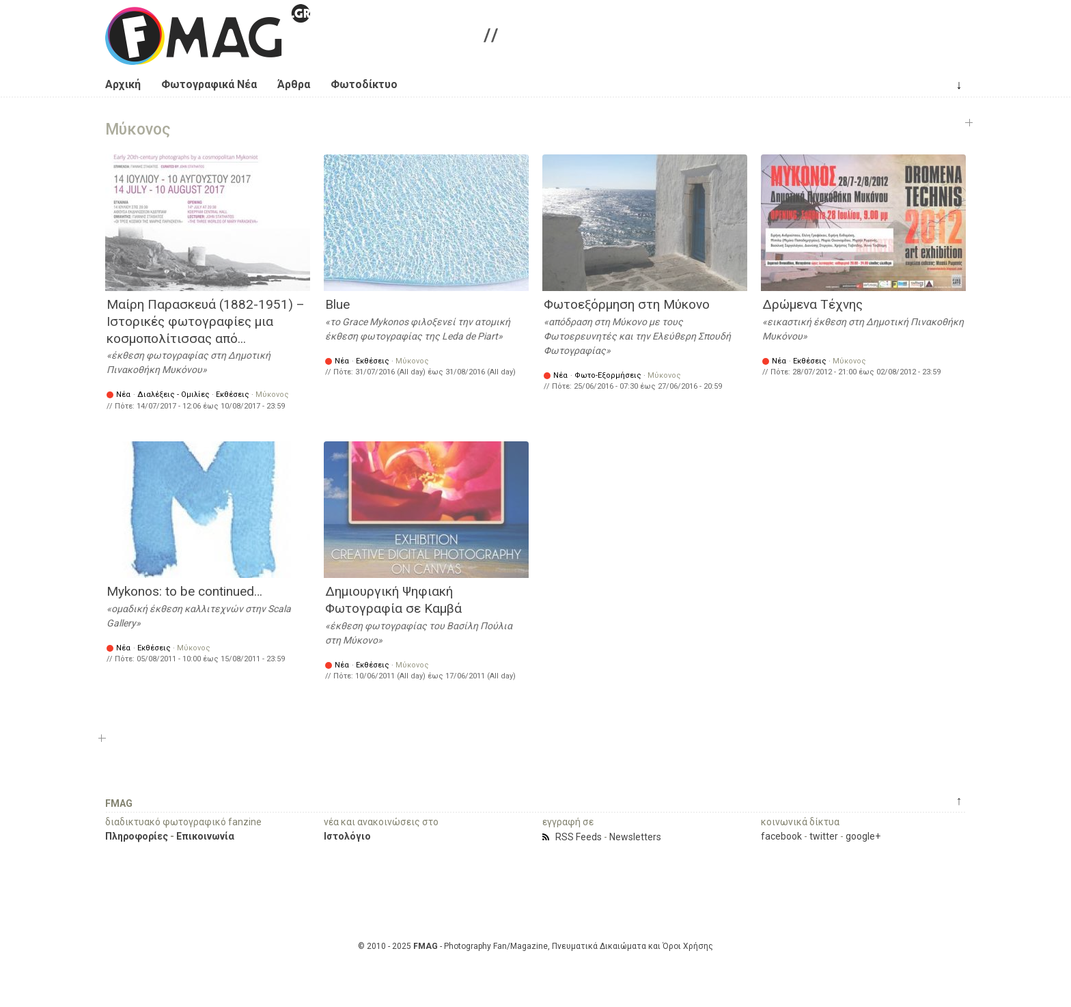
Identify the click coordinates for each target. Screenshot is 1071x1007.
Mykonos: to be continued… (184, 591)
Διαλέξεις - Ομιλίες (173, 394)
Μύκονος (272, 394)
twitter (823, 836)
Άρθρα (293, 84)
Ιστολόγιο (347, 836)
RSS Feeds (578, 836)
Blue (337, 304)
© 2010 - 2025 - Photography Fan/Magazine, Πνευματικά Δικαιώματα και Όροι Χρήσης (535, 946)
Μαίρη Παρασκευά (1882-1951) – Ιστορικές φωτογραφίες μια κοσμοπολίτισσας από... (206, 321)
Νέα (123, 394)
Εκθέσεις (232, 394)
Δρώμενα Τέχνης (812, 304)
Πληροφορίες (136, 836)
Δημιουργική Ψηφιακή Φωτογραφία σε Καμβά (393, 599)
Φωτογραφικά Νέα (209, 84)
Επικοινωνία (205, 836)
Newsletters (635, 836)
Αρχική (123, 84)
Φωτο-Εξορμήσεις (607, 375)
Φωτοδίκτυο (364, 84)
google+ (863, 836)
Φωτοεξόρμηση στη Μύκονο (627, 304)
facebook (781, 836)
